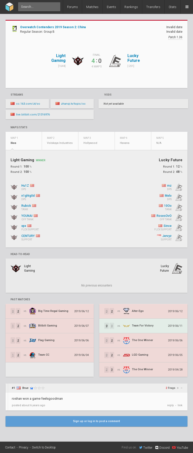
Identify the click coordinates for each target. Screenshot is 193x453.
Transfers (153, 7)
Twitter (145, 447)
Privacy (23, 447)
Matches (92, 7)
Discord (162, 448)
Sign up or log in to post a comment (96, 421)
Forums (72, 7)
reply (170, 405)
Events (111, 7)
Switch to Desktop (44, 447)
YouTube (180, 447)
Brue (25, 388)
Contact (10, 447)
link (180, 405)
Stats (172, 7)
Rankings (131, 7)
